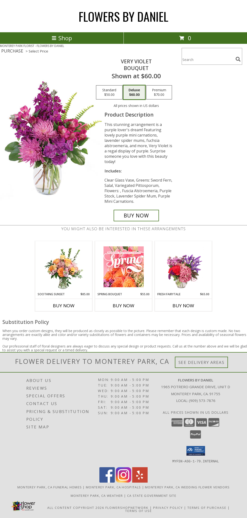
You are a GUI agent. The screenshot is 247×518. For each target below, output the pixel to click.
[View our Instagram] (123, 481)
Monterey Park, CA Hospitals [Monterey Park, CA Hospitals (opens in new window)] (113, 487)
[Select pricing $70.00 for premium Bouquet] (159, 92)
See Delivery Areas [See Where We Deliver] (201, 362)
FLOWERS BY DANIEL (123, 16)
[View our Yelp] (140, 481)
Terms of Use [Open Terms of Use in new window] (138, 510)
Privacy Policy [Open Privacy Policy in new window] (168, 507)
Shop (62, 38)
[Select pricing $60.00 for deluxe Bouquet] (134, 92)
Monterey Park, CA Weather (97, 495)
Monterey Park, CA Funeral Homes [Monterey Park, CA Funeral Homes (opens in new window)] (49, 487)
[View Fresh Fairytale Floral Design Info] (183, 266)
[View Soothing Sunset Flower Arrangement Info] (64, 266)
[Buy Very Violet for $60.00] (136, 215)
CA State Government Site (151, 495)
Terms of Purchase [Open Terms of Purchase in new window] (206, 507)
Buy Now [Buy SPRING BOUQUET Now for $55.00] (123, 305)
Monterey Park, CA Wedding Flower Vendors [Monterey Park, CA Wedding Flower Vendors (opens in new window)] (187, 487)
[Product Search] (207, 59)
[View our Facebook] (107, 481)
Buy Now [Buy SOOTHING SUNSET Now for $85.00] (64, 305)
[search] (238, 59)
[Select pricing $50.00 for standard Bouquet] (109, 92)
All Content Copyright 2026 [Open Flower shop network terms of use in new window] (75, 507)
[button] (195, 451)
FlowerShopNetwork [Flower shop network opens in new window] (127, 507)
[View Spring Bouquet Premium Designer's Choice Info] (123, 266)
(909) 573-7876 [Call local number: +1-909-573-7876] (202, 400)
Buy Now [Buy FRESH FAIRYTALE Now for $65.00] (183, 305)
